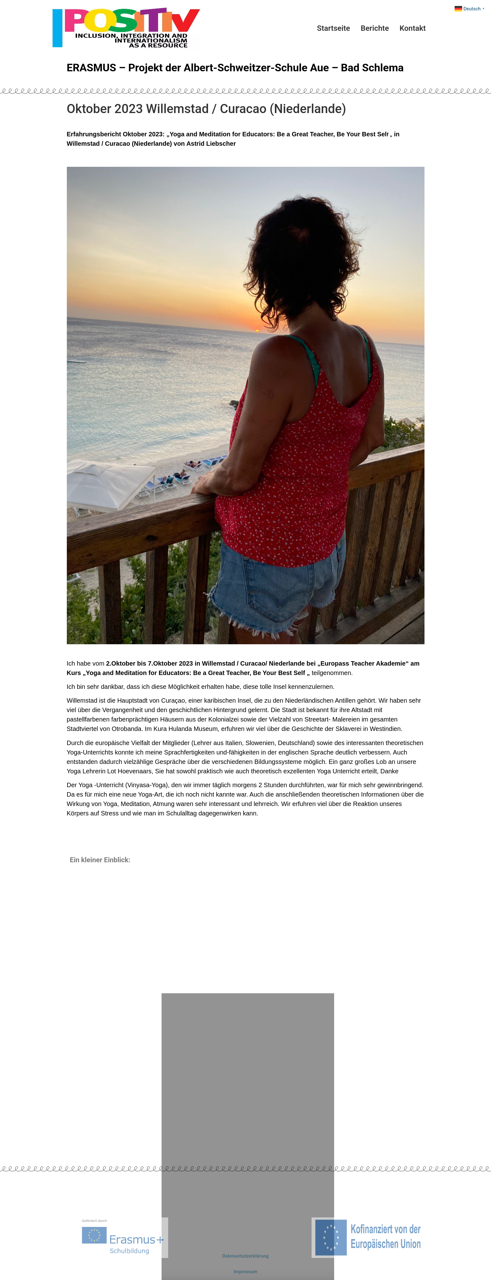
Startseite (333, 28)
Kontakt (413, 28)
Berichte (375, 28)
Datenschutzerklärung (245, 1261)
